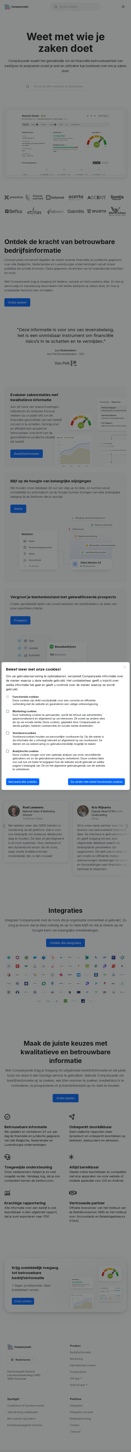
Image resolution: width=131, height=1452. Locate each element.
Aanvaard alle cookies (25, 785)
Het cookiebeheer (89, 677)
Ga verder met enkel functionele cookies (94, 785)
